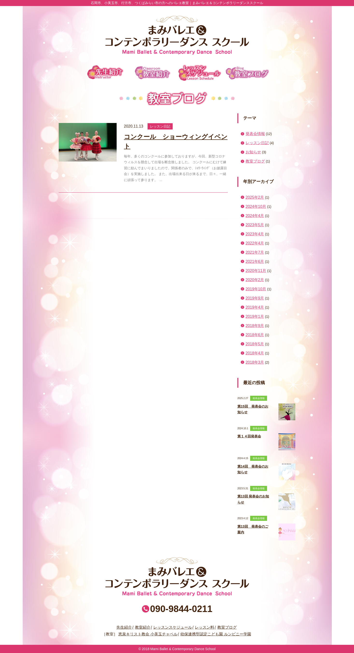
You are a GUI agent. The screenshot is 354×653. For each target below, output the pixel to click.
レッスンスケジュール (200, 72)
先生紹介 (105, 72)
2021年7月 (255, 252)
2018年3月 (255, 362)
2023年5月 (255, 225)
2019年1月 (255, 316)
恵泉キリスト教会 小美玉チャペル (147, 634)
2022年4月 (255, 243)
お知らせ (253, 152)
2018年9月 (255, 326)
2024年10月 (256, 206)
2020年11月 (256, 271)
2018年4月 (255, 353)
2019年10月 (256, 289)
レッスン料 (204, 627)
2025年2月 (255, 197)
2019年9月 (255, 298)
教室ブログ (247, 72)
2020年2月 (255, 280)
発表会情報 (255, 134)
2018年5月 (255, 344)
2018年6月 (255, 335)
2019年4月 (255, 307)
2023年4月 (255, 234)
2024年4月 (255, 216)
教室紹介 (153, 72)
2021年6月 (255, 261)
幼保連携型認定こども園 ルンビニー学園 (215, 634)
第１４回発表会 (249, 436)
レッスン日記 (257, 143)
